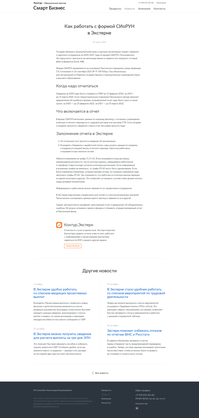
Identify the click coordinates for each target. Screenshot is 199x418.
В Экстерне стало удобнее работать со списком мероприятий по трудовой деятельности (136, 293)
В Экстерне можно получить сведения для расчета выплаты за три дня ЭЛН (62, 336)
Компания (144, 8)
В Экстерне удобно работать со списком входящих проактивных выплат (60, 293)
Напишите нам (141, 404)
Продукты (115, 8)
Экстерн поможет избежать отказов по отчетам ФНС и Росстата (134, 332)
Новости (130, 8)
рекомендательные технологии (46, 406)
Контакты (159, 8)
